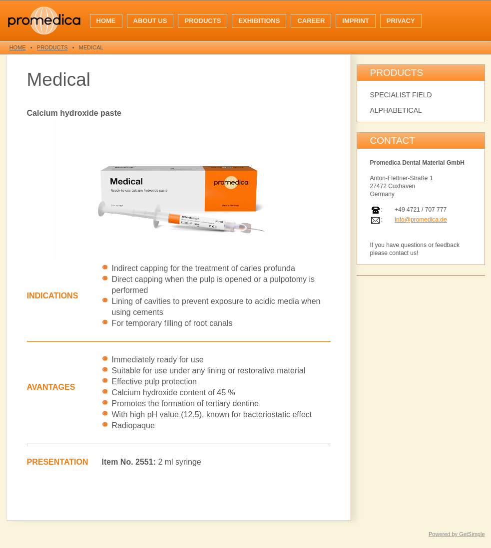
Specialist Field (401, 95)
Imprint (355, 20)
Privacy (401, 20)
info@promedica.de (421, 219)
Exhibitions (259, 20)
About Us (150, 20)
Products (202, 20)
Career (311, 20)
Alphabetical (396, 110)
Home (106, 20)
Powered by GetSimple (457, 534)
